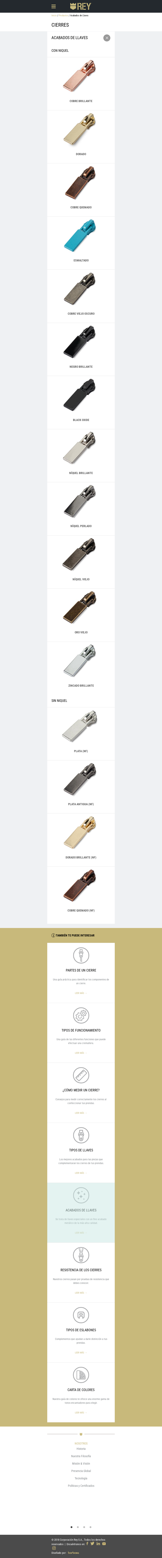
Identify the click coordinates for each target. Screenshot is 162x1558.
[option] (81, 1468)
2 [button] (78, 1527)
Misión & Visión (81, 1463)
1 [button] (71, 1527)
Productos (63, 15)
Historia (81, 1448)
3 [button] (84, 1527)
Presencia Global (81, 1471)
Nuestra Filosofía (81, 1456)
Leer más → (81, 996)
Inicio (54, 15)
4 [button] (90, 1527)
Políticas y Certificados (81, 1485)
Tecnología (81, 1478)
